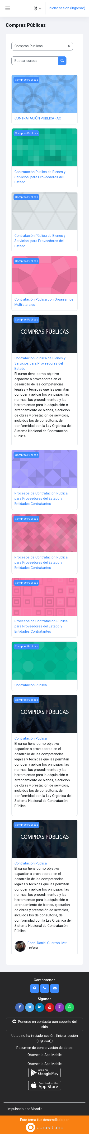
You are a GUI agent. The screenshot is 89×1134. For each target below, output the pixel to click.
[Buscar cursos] (35, 60)
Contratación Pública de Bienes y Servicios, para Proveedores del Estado (40, 177)
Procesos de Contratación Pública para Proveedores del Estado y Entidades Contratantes (41, 498)
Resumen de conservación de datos (44, 1048)
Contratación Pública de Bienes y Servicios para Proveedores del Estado (40, 363)
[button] (38, 8)
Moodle (36, 1109)
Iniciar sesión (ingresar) (67, 8)
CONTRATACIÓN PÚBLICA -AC (37, 118)
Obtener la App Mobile (45, 1055)
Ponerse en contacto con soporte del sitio (44, 1024)
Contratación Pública (30, 685)
